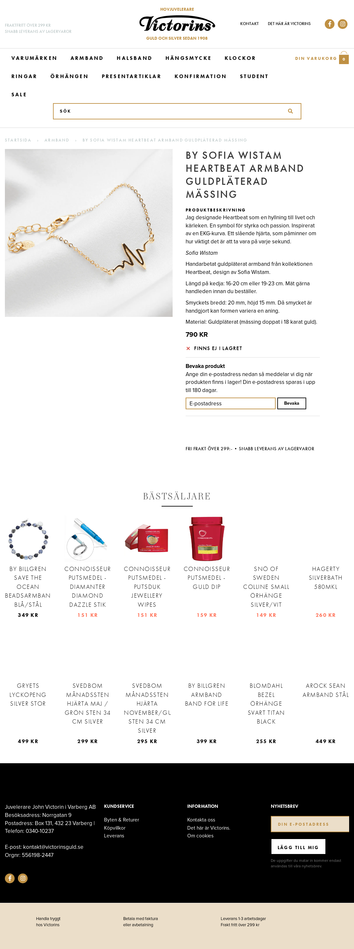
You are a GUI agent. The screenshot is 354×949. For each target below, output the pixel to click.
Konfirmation (201, 76)
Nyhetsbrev (284, 806)
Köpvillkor (114, 828)
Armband (87, 58)
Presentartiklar (132, 76)
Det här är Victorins (289, 23)
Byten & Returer (121, 819)
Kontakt (249, 23)
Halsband (134, 58)
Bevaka (291, 403)
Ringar (24, 76)
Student (254, 76)
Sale (19, 94)
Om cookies (200, 835)
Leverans (114, 835)
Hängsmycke (188, 58)
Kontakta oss (201, 819)
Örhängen (69, 76)
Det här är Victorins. (208, 828)
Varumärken (34, 58)
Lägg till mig (298, 847)
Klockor (240, 58)
